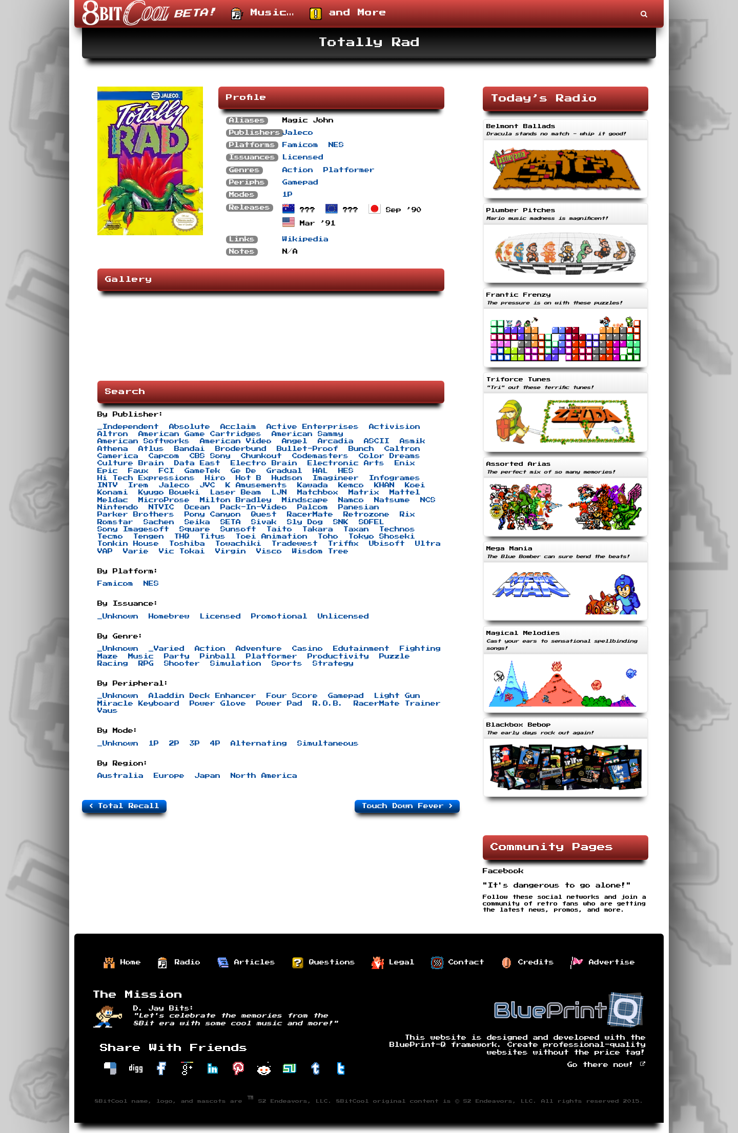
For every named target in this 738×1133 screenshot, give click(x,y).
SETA (230, 522)
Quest (264, 514)
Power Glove (218, 703)
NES (336, 145)
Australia (120, 775)
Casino (307, 648)
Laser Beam (235, 492)
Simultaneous (328, 743)
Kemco (351, 485)
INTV (107, 485)
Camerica (117, 456)
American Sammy (307, 434)
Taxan (356, 529)
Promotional (279, 616)
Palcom (312, 507)
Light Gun (397, 695)
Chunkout (261, 456)
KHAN (384, 485)
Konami (112, 492)
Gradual (284, 470)
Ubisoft (387, 543)
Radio (178, 963)
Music (141, 656)
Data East (197, 463)
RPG (146, 663)
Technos (397, 529)
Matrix (363, 492)
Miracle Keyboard (138, 703)
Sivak (264, 522)
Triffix (343, 543)
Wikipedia (305, 239)
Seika (197, 522)
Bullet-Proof (307, 448)
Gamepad (300, 182)
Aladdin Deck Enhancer (202, 695)
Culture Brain (130, 463)
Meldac (112, 500)
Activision (394, 426)
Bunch (361, 448)
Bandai (189, 448)
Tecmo (110, 536)
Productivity (338, 656)
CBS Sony (210, 456)
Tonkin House (128, 543)
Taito (279, 529)
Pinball (218, 656)
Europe (169, 775)
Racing (112, 663)
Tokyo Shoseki (381, 536)
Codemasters (320, 456)
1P (287, 194)
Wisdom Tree (320, 551)
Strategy (333, 663)
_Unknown (117, 616)
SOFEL (371, 522)
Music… (262, 14)
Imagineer (336, 478)
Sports (287, 663)
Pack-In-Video (253, 507)
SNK (340, 522)
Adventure (259, 648)
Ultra (428, 543)
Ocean (197, 507)
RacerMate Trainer (397, 703)
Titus (212, 536)
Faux (138, 470)
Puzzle (394, 656)
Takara (317, 529)
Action (297, 170)
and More (348, 14)
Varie (136, 551)
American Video (236, 441)
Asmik (412, 441)
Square (194, 529)
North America (264, 775)
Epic (107, 470)
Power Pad (279, 703)
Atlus (151, 448)
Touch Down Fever (407, 806)
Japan (207, 775)
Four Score (292, 695)
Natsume (392, 500)
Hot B (248, 478)
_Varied (166, 648)
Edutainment (361, 648)
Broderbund (240, 448)
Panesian (358, 507)
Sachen (159, 522)
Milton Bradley (236, 500)
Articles (246, 963)
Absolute (189, 426)
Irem (138, 485)
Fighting (420, 648)
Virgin (230, 551)
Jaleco (297, 132)
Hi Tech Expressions (146, 478)
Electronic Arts (346, 463)
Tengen (148, 536)
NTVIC (161, 507)
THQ (182, 536)
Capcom (164, 456)
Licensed (302, 157)
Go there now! (606, 1064)
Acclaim (238, 426)
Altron (112, 434)
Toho (328, 536)
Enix (405, 463)
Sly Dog (305, 522)
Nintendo (117, 507)
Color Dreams (389, 456)
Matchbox (317, 492)
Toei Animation (272, 536)
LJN (279, 492)
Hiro (215, 478)
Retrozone (366, 514)
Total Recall (124, 806)
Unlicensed (343, 616)
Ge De (243, 470)
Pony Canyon (212, 514)
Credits (527, 963)
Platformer (349, 170)
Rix (407, 514)
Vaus (107, 710)
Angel (295, 441)
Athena (112, 448)
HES (346, 470)
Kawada (312, 485)
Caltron (402, 448)
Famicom (300, 145)
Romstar (115, 522)
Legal (393, 963)
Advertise (602, 963)
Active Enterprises (312, 426)
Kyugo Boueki (169, 492)
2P (174, 743)
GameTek (202, 470)
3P (195, 743)
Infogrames (394, 478)
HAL (320, 470)
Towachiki (238, 543)
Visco (269, 551)
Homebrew (169, 616)
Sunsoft (238, 529)
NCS (428, 500)
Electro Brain (264, 463)
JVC (207, 485)
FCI (166, 470)
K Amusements (256, 485)
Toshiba (187, 543)
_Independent (128, 426)
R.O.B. (328, 703)
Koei (415, 485)
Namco (351, 500)
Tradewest (295, 543)
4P (215, 743)
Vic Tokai (182, 551)
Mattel (404, 492)
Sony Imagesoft (133, 529)
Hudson (287, 478)
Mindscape (305, 500)
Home (122, 963)
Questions (323, 963)
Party (177, 656)
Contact (457, 963)
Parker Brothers (135, 514)
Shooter (182, 663)
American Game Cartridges (199, 434)
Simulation (235, 663)
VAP (105, 551)
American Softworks (143, 441)
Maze (107, 656)
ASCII (376, 441)
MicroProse (164, 500)
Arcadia (336, 441)
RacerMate (310, 514)
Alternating (259, 743)
